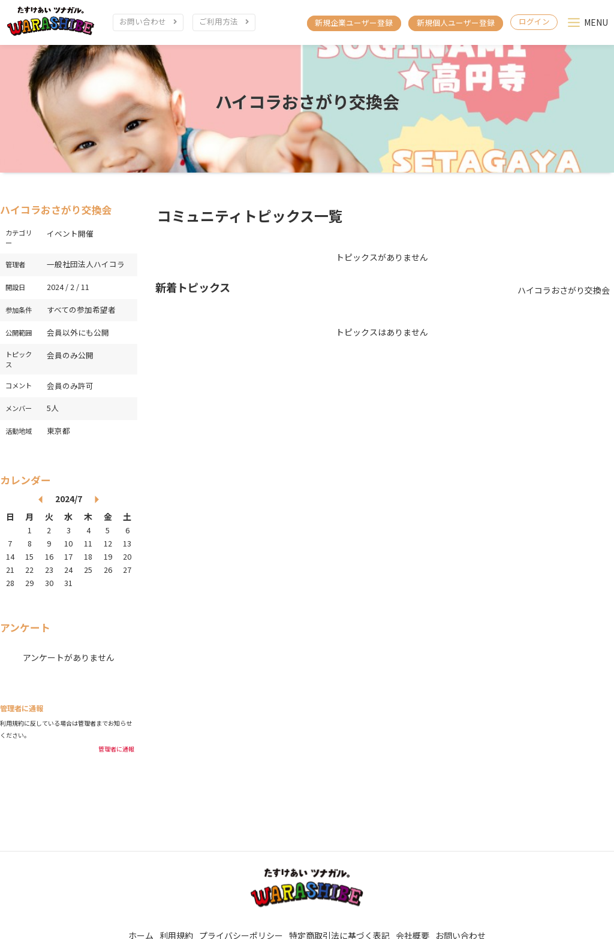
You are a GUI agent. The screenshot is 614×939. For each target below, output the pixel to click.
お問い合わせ (142, 21)
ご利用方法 (218, 21)
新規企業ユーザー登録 (354, 22)
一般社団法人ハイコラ (86, 270)
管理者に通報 (116, 755)
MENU (596, 22)
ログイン (534, 21)
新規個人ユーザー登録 (456, 22)
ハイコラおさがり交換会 (307, 108)
